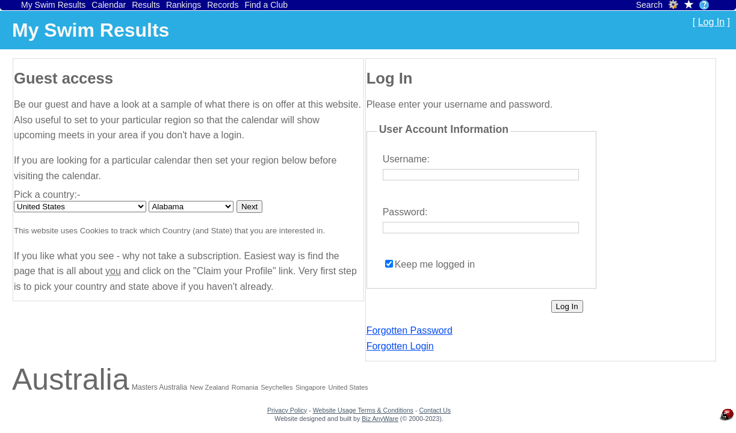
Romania (245, 387)
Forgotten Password (409, 330)
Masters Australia (159, 387)
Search (649, 5)
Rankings (183, 5)
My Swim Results (53, 5)
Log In (711, 22)
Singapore (310, 387)
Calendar (108, 5)
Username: (406, 159)
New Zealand (209, 387)
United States (348, 387)
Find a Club (266, 5)
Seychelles (276, 387)
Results (146, 5)
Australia (70, 379)
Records (222, 5)
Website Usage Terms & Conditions (363, 410)
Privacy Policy (287, 410)
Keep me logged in (435, 264)
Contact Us (435, 410)
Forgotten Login (400, 346)
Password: (405, 212)
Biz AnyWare (380, 418)
